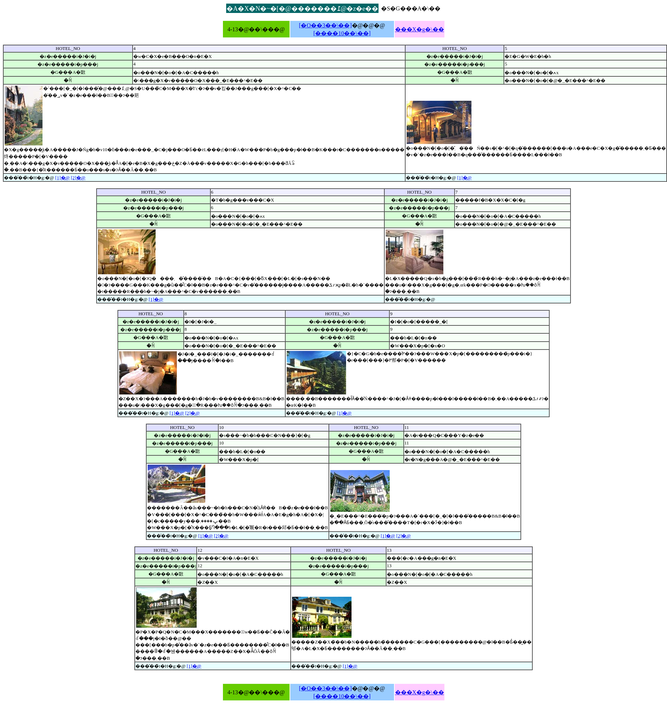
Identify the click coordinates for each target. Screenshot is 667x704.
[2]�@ (78, 177)
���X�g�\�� (419, 29)
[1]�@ (62, 177)
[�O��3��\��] (325, 25)
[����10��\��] (342, 33)
